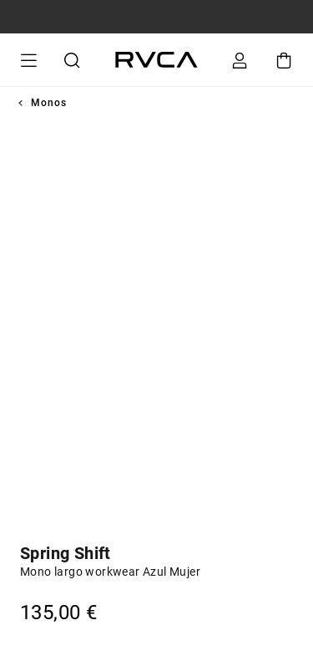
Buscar (69, 60)
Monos (49, 103)
